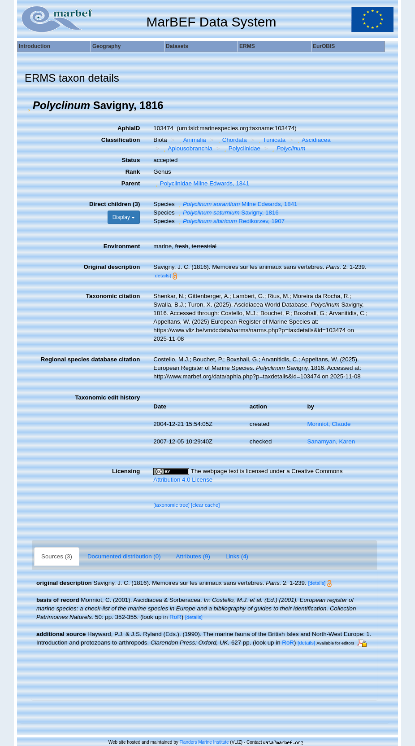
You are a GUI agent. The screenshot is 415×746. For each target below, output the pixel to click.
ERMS (247, 46)
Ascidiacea (313, 139)
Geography (106, 46)
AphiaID (128, 128)
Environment (122, 246)
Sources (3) (56, 556)
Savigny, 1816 (227, 212)
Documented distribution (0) (124, 556)
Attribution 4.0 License (182, 479)
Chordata (231, 139)
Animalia (191, 139)
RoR (175, 617)
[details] (162, 275)
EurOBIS (324, 46)
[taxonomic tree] (171, 505)
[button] (29, 105)
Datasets (177, 46)
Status (131, 160)
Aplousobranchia (186, 148)
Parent (130, 183)
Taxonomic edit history (107, 397)
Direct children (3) (114, 204)
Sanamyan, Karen (331, 441)
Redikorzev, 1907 (230, 221)
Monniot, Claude (328, 424)
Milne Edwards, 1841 (236, 204)
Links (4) (236, 556)
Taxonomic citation (113, 296)
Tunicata (270, 139)
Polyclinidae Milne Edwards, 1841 (201, 183)
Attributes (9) (193, 556)
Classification (120, 139)
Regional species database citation (90, 359)
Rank (132, 171)
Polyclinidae (241, 148)
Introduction (34, 46)
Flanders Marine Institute (204, 742)
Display (123, 217)
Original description (111, 266)
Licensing (126, 471)
